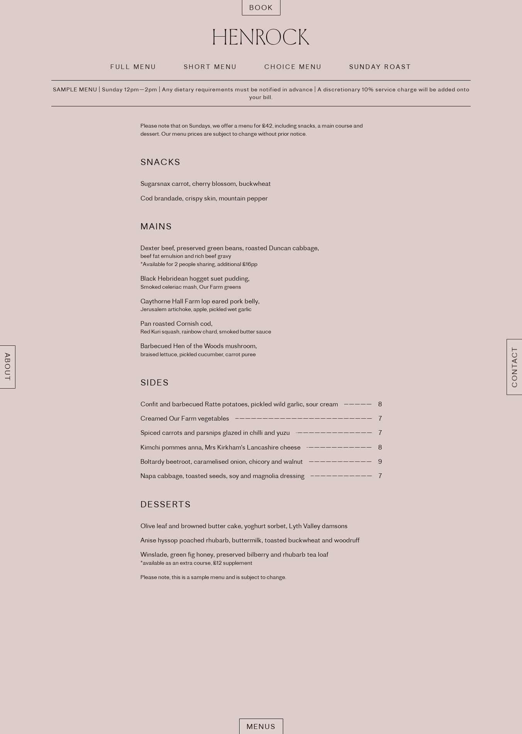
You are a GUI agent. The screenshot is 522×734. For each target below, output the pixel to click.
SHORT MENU (210, 67)
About (7, 367)
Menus (261, 726)
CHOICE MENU (293, 67)
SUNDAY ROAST (380, 67)
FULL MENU (133, 67)
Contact (514, 367)
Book (261, 7)
